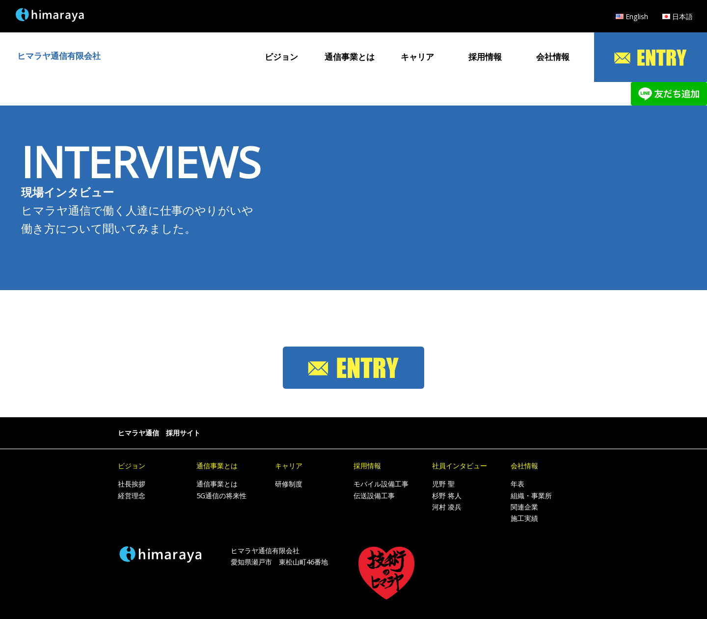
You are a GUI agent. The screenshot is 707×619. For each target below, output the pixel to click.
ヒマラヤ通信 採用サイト (159, 432)
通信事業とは (350, 56)
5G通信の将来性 (221, 495)
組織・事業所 (531, 495)
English (636, 16)
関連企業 (524, 506)
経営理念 (131, 495)
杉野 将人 (447, 495)
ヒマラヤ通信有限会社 (59, 55)
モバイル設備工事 (381, 483)
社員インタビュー (459, 465)
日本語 (682, 16)
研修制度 (288, 483)
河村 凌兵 (447, 506)
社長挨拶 (131, 483)
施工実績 (524, 518)
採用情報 (485, 56)
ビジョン (281, 56)
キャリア (417, 56)
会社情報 (553, 56)
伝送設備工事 (374, 495)
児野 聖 (443, 483)
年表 (517, 483)
